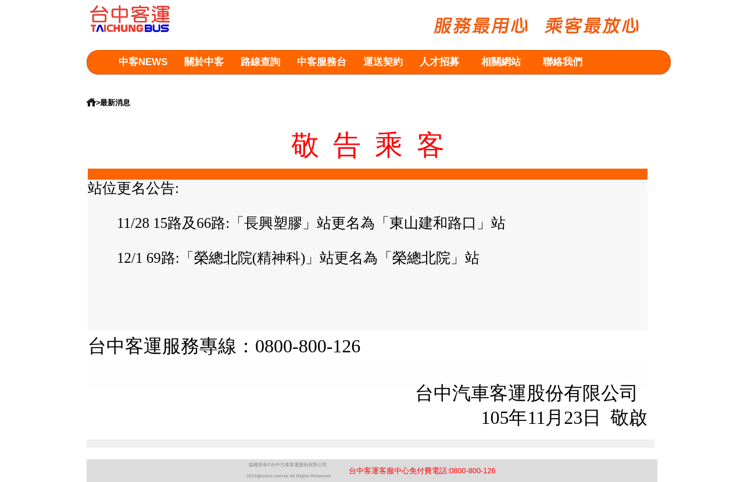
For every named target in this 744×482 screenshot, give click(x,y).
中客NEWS (143, 61)
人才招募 (439, 61)
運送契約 (383, 61)
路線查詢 (260, 61)
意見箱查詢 (143, 85)
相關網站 (501, 61)
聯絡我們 (562, 61)
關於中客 (204, 61)
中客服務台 (321, 61)
